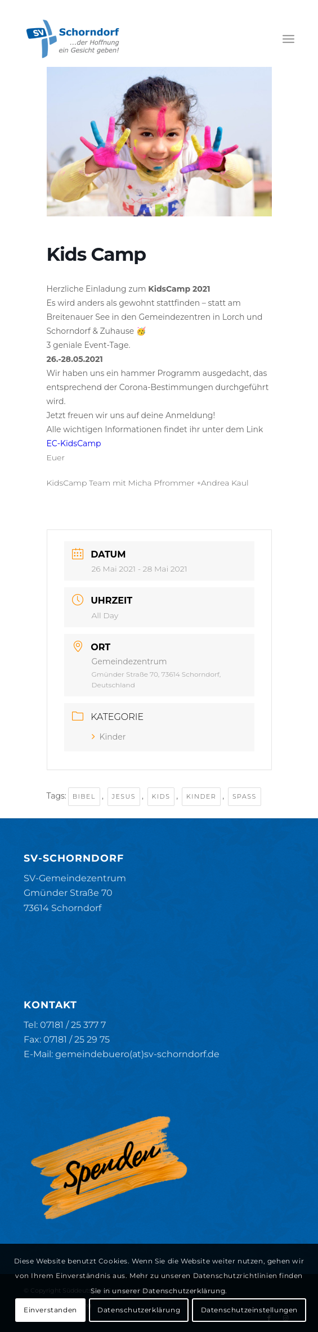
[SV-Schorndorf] (132, 38)
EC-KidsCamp (74, 443)
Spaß (244, 796)
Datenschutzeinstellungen (249, 1310)
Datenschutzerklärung (138, 1310)
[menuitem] (288, 38)
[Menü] (288, 38)
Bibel (84, 796)
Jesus (124, 796)
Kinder (109, 737)
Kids (161, 796)
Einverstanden (50, 1310)
